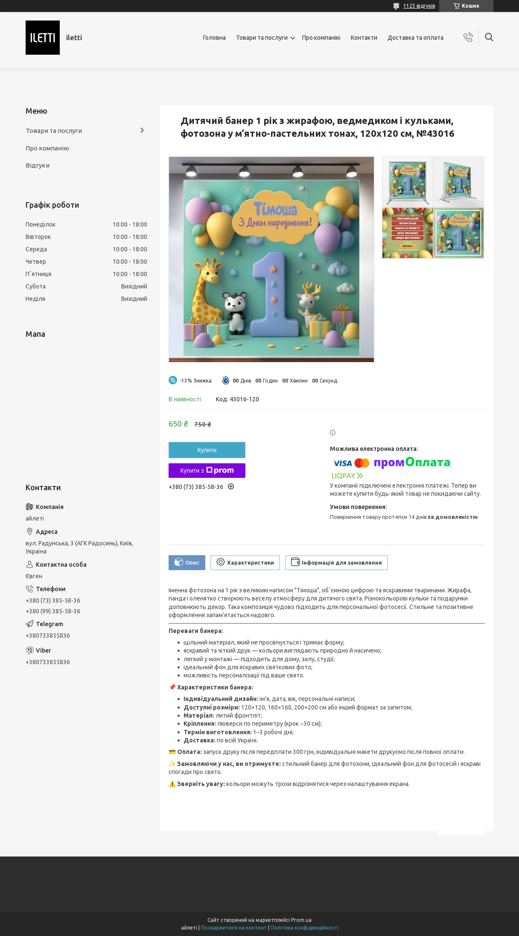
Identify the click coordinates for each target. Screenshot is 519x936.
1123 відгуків (419, 6)
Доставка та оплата (415, 37)
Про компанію (321, 37)
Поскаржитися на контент (234, 927)
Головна (214, 37)
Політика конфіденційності (304, 927)
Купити (207, 450)
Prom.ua (301, 920)
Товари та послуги (262, 37)
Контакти (364, 37)
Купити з (206, 470)
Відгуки (38, 165)
